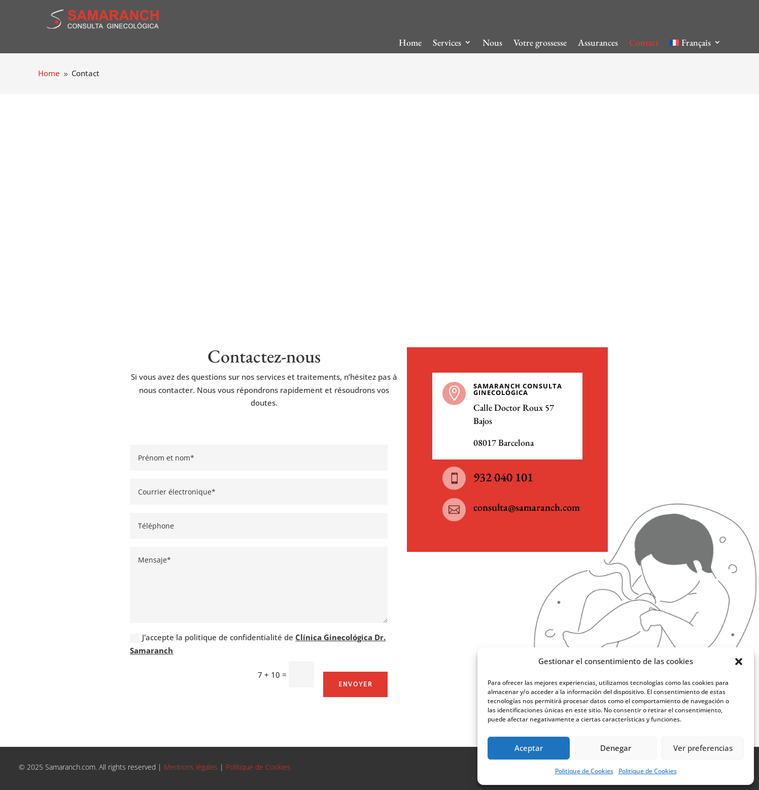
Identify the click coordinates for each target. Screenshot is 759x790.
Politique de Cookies (584, 771)
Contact (644, 42)
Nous (492, 42)
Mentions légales (190, 767)
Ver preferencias (703, 748)
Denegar (615, 748)
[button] (739, 661)
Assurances (598, 42)
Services (447, 42)
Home (410, 42)
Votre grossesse (540, 42)
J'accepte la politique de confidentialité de (258, 643)
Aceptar (528, 748)
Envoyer (355, 684)
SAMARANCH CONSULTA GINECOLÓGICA (517, 389)
